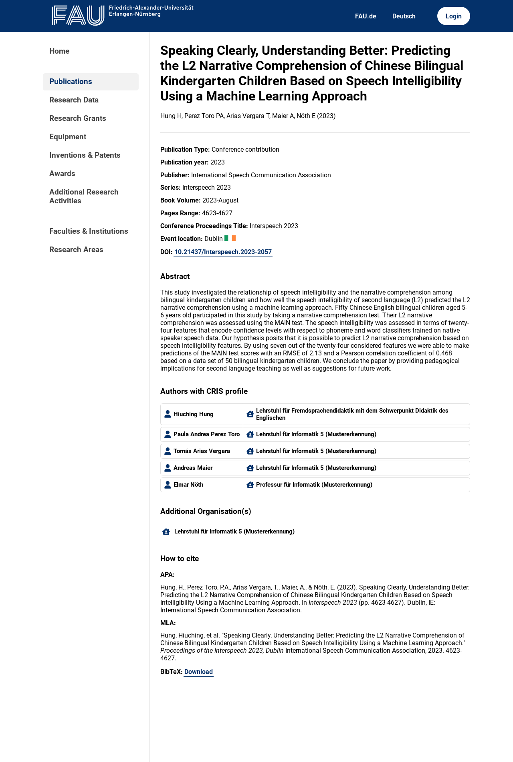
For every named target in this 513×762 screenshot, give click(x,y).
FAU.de (365, 16)
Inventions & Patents (85, 155)
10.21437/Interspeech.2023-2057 (223, 252)
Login (454, 16)
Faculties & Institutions (88, 231)
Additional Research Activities (84, 196)
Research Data (74, 100)
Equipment (67, 136)
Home (59, 51)
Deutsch (404, 16)
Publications (70, 81)
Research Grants (77, 118)
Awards (62, 173)
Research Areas (76, 249)
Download (198, 672)
